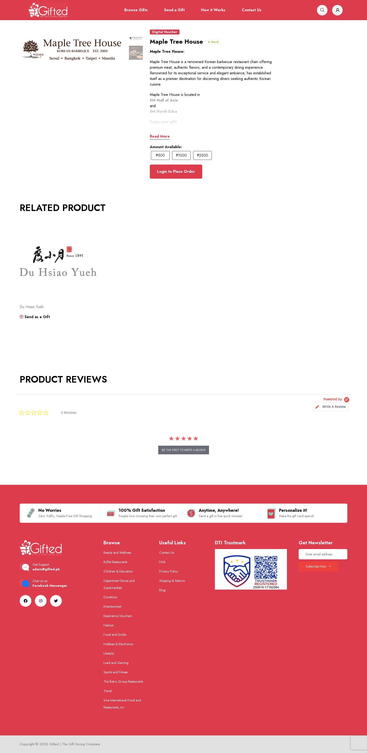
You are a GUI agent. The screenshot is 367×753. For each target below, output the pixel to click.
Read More (160, 136)
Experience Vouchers (117, 616)
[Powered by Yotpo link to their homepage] (337, 400)
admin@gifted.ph (46, 569)
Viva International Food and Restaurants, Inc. (122, 704)
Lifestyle (108, 653)
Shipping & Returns (172, 580)
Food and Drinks (114, 634)
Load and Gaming (115, 662)
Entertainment (112, 606)
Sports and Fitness (115, 672)
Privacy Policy (168, 571)
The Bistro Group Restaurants (123, 681)
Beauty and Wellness (117, 552)
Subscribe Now (318, 566)
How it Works (213, 10)
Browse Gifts (136, 10)
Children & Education (118, 571)
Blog (162, 590)
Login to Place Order (176, 171)
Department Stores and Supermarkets (119, 584)
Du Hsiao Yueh (32, 306)
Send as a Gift (35, 317)
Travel (107, 691)
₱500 (160, 155)
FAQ (162, 562)
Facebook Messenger (50, 585)
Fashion (108, 625)
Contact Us (251, 10)
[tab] (331, 407)
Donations (110, 597)
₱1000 (181, 155)
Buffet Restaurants (115, 562)
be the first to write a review (184, 450)
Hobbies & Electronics (118, 644)
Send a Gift (174, 10)
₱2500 (202, 155)
